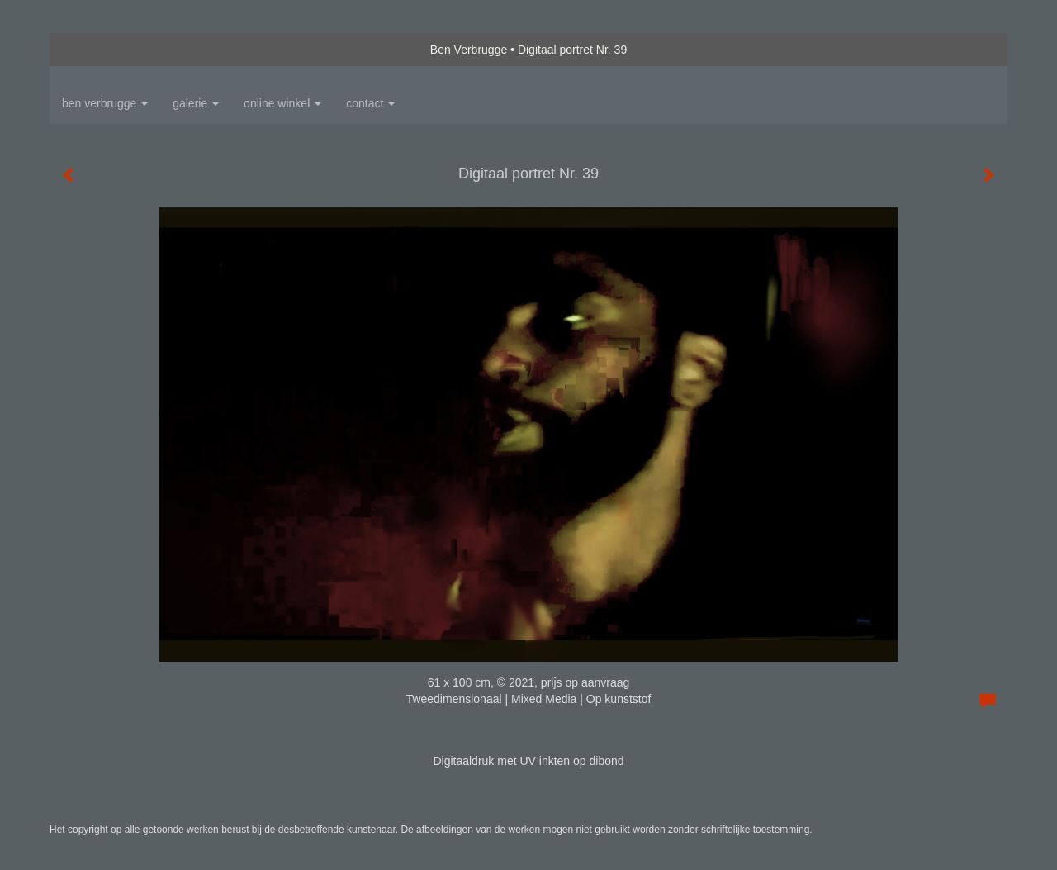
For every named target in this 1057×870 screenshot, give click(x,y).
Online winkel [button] (282, 103)
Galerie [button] (196, 103)
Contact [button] (370, 103)
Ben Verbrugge (468, 49)
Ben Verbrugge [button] (105, 103)
